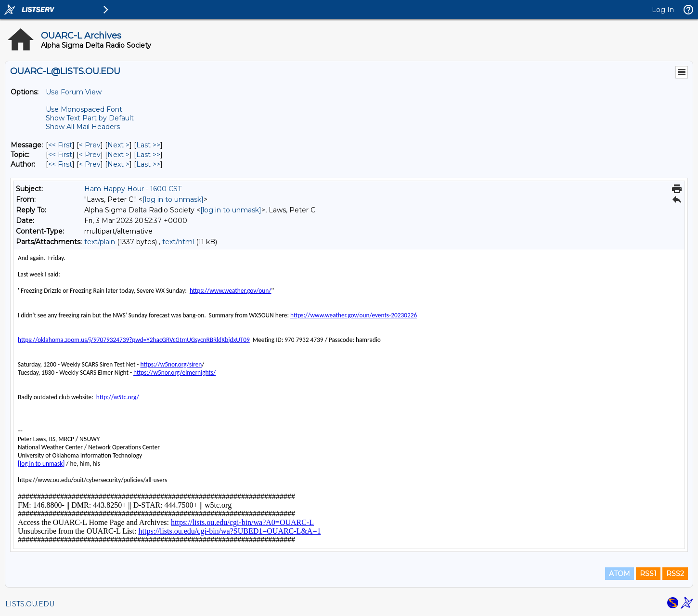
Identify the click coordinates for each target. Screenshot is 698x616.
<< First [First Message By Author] (60, 164)
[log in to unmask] (173, 199)
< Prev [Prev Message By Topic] (90, 154)
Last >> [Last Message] (148, 145)
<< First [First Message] (60, 145)
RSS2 (675, 573)
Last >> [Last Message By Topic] (148, 154)
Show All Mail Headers (83, 126)
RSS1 (648, 573)
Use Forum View (74, 92)
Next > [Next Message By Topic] (118, 154)
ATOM (619, 573)
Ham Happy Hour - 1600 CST (132, 188)
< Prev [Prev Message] (90, 145)
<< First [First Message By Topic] (60, 154)
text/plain (99, 241)
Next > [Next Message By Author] (118, 164)
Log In (663, 9)
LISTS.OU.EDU (29, 604)
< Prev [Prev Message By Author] (90, 164)
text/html (178, 241)
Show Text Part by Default (90, 118)
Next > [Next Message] (118, 145)
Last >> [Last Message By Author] (148, 164)
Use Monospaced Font (84, 109)
